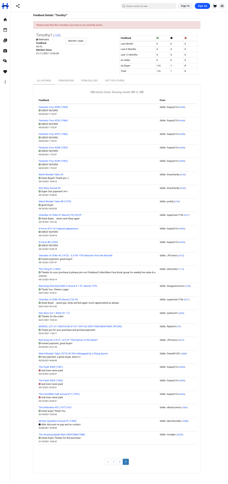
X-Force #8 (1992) (50, 242)
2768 (179, 201)
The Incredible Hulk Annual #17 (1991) (61, 394)
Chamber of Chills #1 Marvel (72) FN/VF (62, 215)
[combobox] (148, 6)
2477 (189, 215)
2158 (190, 286)
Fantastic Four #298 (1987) (55, 147)
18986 (187, 421)
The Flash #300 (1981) (53, 367)
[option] (5, 19)
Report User (78, 41)
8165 (185, 174)
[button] (17, 5)
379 (181, 326)
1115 (183, 269)
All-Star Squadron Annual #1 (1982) (60, 421)
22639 (182, 434)
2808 (186, 354)
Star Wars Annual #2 (52, 188)
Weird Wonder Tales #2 (53, 174)
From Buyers (68, 80)
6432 (184, 313)
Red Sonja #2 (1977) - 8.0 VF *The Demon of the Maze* (70, 340)
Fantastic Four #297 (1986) (55, 134)
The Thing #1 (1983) (52, 269)
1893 (187, 407)
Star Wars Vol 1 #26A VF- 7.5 (56, 313)
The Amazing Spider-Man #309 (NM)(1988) (64, 434)
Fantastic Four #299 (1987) (55, 161)
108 (59, 35)
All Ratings (46, 80)
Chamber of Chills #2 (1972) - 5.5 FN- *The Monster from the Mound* (78, 255)
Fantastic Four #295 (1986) (55, 120)
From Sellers (92, 80)
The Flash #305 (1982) (53, 380)
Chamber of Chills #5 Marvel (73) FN (60, 299)
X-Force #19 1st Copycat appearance (61, 228)
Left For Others (117, 80)
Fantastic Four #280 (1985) (55, 107)
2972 (184, 255)
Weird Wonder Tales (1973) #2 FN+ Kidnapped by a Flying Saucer (75, 353)
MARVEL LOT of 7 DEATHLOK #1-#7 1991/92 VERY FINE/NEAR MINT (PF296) (82, 326)
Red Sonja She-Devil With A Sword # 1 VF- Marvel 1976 (70, 286)
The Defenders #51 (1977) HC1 (57, 407)
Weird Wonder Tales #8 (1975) (57, 201)
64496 (184, 107)
